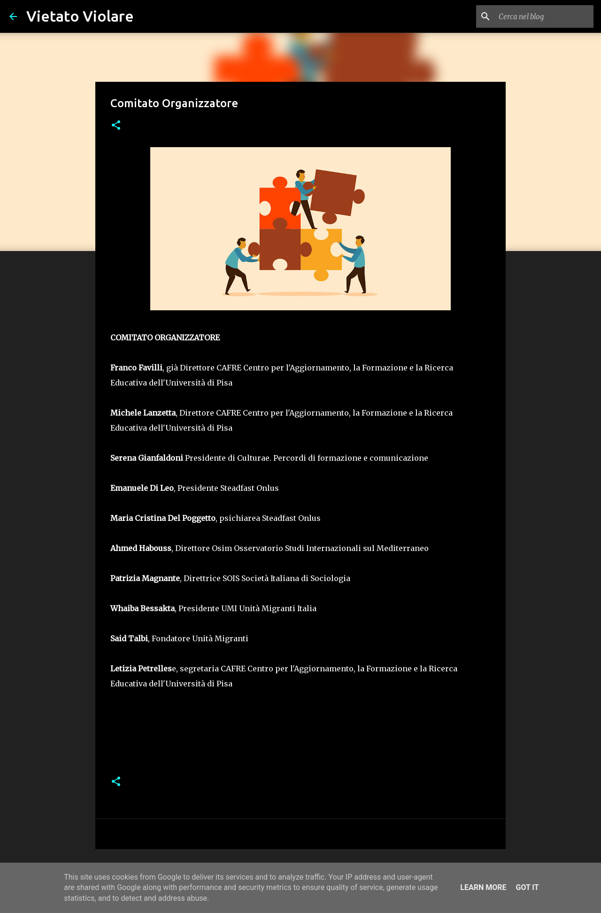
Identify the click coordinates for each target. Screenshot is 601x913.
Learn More (483, 887)
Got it (527, 887)
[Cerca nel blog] (544, 16)
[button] (116, 125)
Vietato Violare (80, 16)
